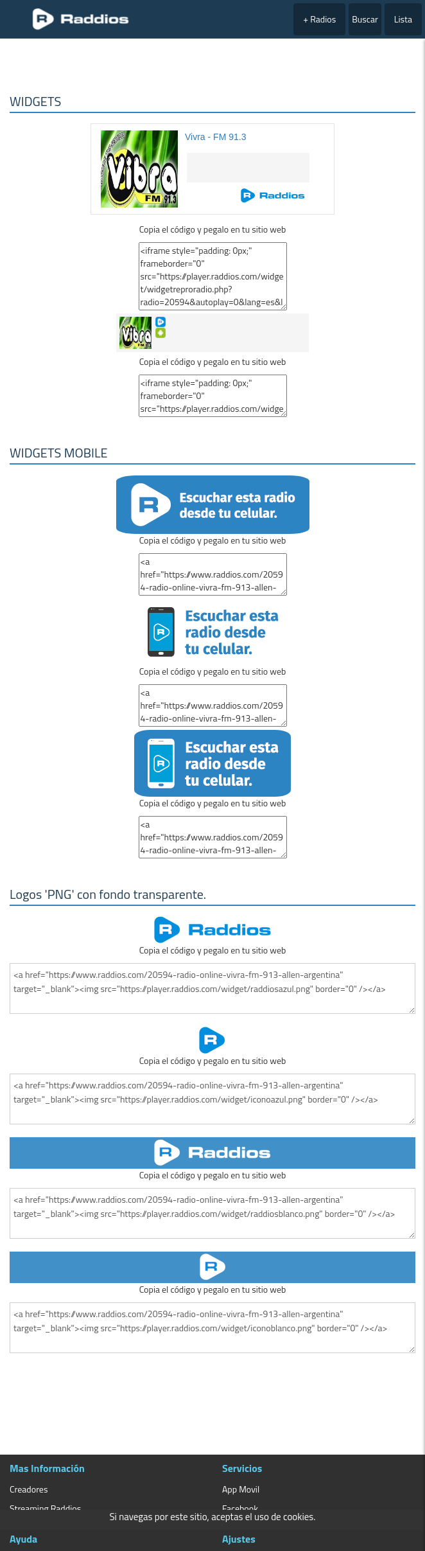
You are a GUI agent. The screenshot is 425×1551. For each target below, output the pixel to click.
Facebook (240, 1508)
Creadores (29, 1489)
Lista (403, 19)
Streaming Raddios (45, 1508)
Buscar (365, 19)
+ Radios (319, 19)
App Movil (240, 1489)
